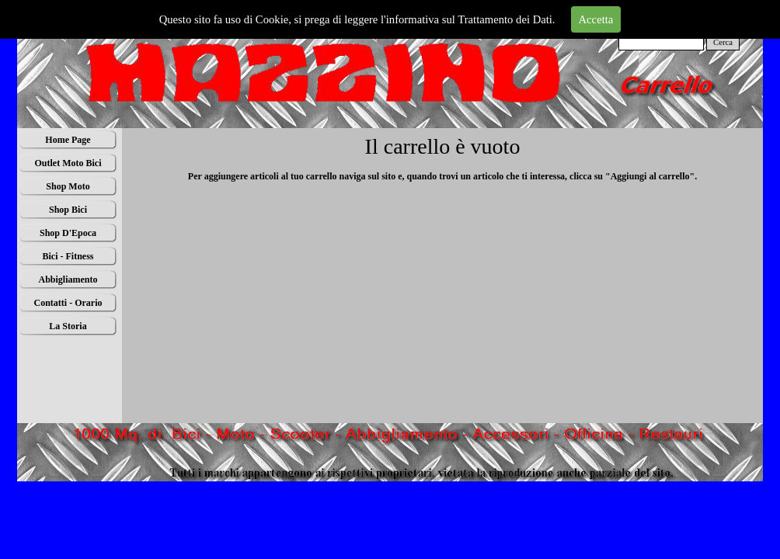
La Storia (67, 326)
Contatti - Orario (68, 302)
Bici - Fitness (68, 256)
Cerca (723, 42)
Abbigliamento (67, 279)
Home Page (67, 139)
